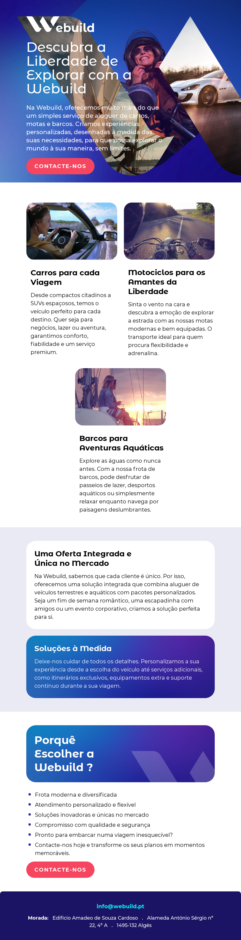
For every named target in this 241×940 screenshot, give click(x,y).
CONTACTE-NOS (60, 166)
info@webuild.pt (120, 906)
